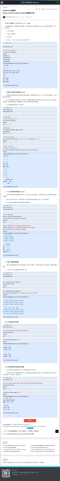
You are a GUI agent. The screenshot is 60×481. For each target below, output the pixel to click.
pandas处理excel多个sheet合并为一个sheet (15, 449)
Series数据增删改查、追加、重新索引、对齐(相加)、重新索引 (23, 431)
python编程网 (6, 424)
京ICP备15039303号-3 (23, 474)
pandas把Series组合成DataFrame (39, 447)
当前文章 (55, 9)
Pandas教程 (49, 9)
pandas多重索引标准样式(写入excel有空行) (15, 445)
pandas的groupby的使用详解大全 (12, 451)
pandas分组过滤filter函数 (10, 447)
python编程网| (30, 2)
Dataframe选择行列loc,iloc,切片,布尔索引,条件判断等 (20, 434)
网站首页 (43, 9)
